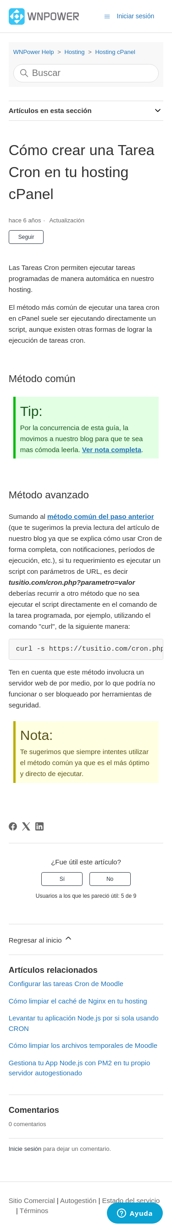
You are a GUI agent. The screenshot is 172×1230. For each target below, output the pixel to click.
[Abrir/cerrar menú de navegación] (107, 16)
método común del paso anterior (100, 516)
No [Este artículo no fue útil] (109, 879)
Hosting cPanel (115, 52)
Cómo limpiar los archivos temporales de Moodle (83, 1045)
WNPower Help (33, 52)
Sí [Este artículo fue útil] (62, 879)
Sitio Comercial (32, 1200)
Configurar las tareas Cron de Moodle (66, 983)
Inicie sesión (25, 1148)
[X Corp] (26, 826)
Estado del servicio (131, 1200)
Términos (34, 1210)
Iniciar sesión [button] (136, 16)
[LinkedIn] (39, 826)
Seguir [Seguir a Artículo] (26, 237)
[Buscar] (86, 73)
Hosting (74, 52)
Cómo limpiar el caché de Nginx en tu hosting (78, 1001)
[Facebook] (13, 826)
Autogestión (78, 1200)
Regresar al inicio (41, 938)
